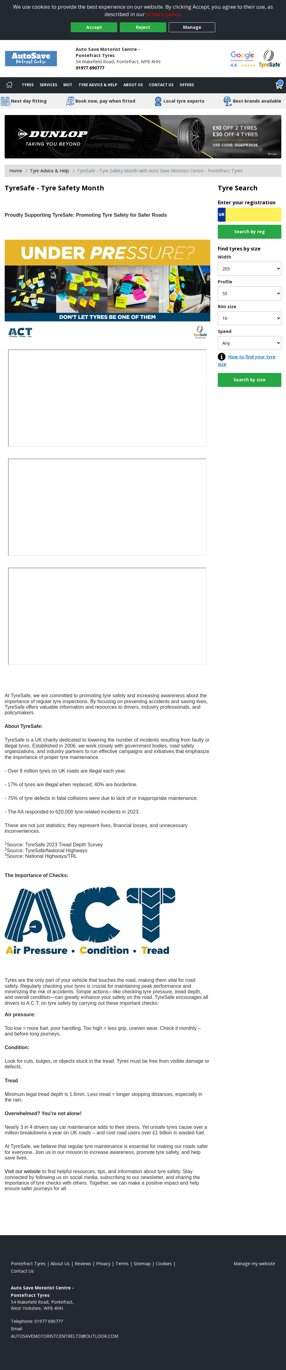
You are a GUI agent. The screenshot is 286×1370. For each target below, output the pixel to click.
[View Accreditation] (269, 58)
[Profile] (249, 293)
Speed (224, 331)
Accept (94, 27)
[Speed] (249, 343)
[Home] (9, 85)
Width (224, 257)
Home (15, 171)
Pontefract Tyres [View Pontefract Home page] (28, 1263)
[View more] (143, 136)
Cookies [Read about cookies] (164, 1263)
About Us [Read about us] (60, 1263)
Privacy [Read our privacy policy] (103, 1263)
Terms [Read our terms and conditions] (122, 1263)
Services (48, 84)
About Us (133, 84)
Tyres (28, 84)
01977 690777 (90, 68)
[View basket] (279, 85)
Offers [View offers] (187, 84)
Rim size (227, 306)
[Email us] (64, 1336)
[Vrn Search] (249, 215)
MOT (67, 84)
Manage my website (254, 1263)
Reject (143, 27)
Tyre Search (238, 187)
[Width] (249, 269)
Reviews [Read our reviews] (83, 1263)
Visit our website (23, 1171)
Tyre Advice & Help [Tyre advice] (97, 84)
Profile (225, 282)
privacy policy (163, 14)
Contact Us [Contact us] (161, 84)
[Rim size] (249, 318)
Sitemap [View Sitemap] (142, 1263)
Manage (192, 27)
